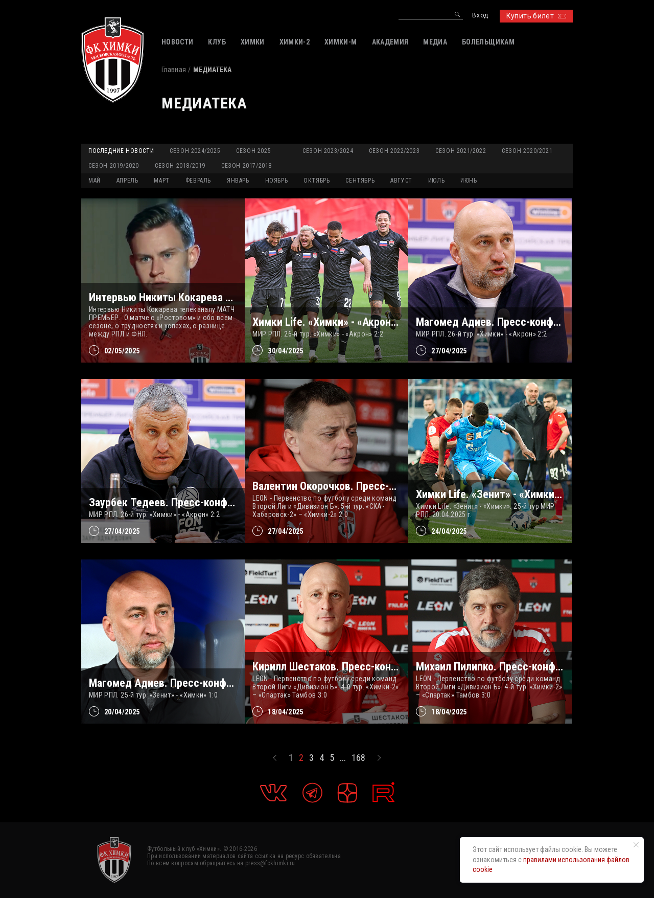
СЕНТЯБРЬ (360, 180)
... (343, 757)
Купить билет (536, 16)
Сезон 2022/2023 (394, 150)
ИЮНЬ (468, 180)
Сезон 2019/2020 (113, 165)
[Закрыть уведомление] (636, 845)
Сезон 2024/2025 (195, 150)
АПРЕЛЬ (127, 180)
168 (358, 757)
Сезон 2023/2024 (327, 150)
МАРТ (161, 180)
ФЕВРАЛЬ (198, 180)
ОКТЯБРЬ (316, 180)
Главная (173, 69)
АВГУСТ (401, 180)
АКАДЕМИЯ (390, 42)
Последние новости (121, 150)
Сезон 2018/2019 (180, 165)
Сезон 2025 (253, 150)
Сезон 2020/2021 (527, 150)
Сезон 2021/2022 (460, 150)
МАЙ (94, 180)
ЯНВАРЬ (238, 180)
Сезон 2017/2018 (246, 165)
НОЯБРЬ (276, 180)
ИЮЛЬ (436, 180)
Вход (480, 15)
